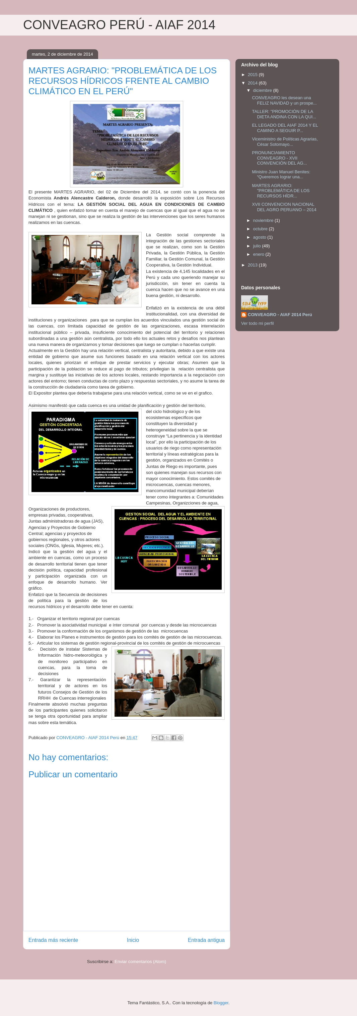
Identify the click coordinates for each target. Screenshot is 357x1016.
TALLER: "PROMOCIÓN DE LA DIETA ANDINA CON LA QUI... (284, 114)
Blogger (221, 1002)
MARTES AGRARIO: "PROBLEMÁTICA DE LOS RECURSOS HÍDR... (280, 190)
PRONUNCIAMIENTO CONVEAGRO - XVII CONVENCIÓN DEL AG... (279, 158)
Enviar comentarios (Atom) (140, 961)
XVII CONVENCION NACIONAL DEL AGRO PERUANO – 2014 (284, 207)
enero (259, 254)
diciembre (263, 90)
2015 (253, 74)
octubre (261, 228)
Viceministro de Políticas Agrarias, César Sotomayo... (284, 141)
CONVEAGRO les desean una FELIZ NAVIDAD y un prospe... (284, 100)
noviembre (264, 220)
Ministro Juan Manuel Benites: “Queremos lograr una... (281, 174)
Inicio (133, 940)
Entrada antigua (206, 940)
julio (257, 245)
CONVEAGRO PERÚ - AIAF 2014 (119, 25)
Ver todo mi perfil (257, 323)
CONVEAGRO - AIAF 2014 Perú (280, 314)
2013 (253, 264)
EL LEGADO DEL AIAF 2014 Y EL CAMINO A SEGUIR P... (285, 128)
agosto (260, 237)
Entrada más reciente (53, 940)
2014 (253, 82)
